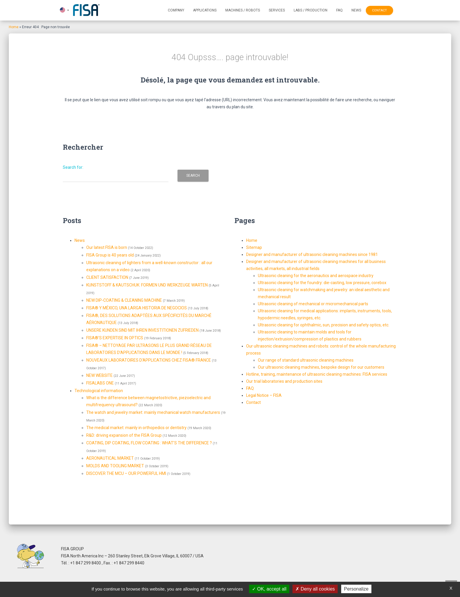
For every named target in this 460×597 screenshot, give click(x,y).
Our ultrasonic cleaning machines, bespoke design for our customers (321, 367)
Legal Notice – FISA (264, 395)
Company (176, 10)
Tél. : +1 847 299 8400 (81, 563)
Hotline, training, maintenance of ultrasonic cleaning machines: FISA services (316, 374)
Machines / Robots (242, 10)
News (356, 10)
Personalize (356, 588)
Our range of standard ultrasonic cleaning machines (306, 360)
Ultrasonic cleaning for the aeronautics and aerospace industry (315, 275)
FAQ (339, 10)
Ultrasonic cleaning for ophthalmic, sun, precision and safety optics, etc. (323, 325)
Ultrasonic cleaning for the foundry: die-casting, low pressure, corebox (322, 282)
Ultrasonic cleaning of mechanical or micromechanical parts (313, 303)
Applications (205, 10)
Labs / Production (310, 10)
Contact (379, 10)
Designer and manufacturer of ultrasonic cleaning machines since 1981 (312, 254)
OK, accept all (269, 588)
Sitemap (254, 247)
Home (13, 27)
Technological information (99, 390)
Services (277, 10)
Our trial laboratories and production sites (284, 381)
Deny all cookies (315, 588)
